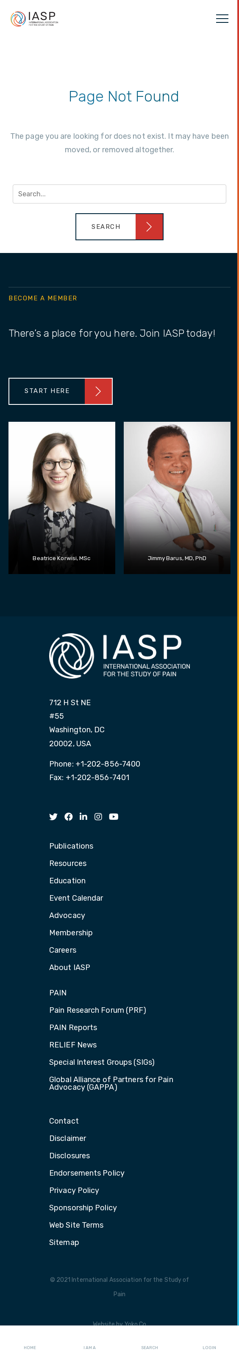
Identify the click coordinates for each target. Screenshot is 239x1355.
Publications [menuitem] (71, 846)
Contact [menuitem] (64, 1121)
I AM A (89, 1340)
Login (209, 1340)
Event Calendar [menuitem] (76, 898)
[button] (119, 226)
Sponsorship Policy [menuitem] (83, 1208)
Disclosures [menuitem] (69, 1156)
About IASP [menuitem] (69, 968)
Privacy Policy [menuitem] (74, 1191)
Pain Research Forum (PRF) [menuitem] (98, 1010)
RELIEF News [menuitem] (73, 1045)
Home (30, 1340)
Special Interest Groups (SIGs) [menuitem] (102, 1062)
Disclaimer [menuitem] (67, 1139)
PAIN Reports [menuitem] (73, 1028)
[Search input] (119, 193)
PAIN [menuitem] (58, 993)
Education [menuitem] (67, 881)
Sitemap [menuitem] (64, 1243)
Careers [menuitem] (62, 950)
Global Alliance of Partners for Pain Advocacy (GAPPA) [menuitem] (111, 1084)
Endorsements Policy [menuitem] (87, 1173)
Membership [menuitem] (71, 933)
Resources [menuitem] (67, 864)
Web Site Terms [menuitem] (76, 1225)
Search (149, 1340)
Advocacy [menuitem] (67, 916)
